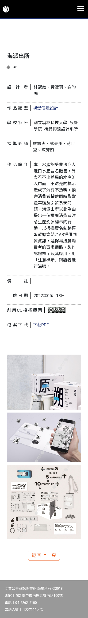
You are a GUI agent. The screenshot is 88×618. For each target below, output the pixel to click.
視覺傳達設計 (45, 108)
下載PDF (41, 324)
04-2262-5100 (26, 603)
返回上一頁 (44, 555)
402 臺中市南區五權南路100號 (39, 595)
